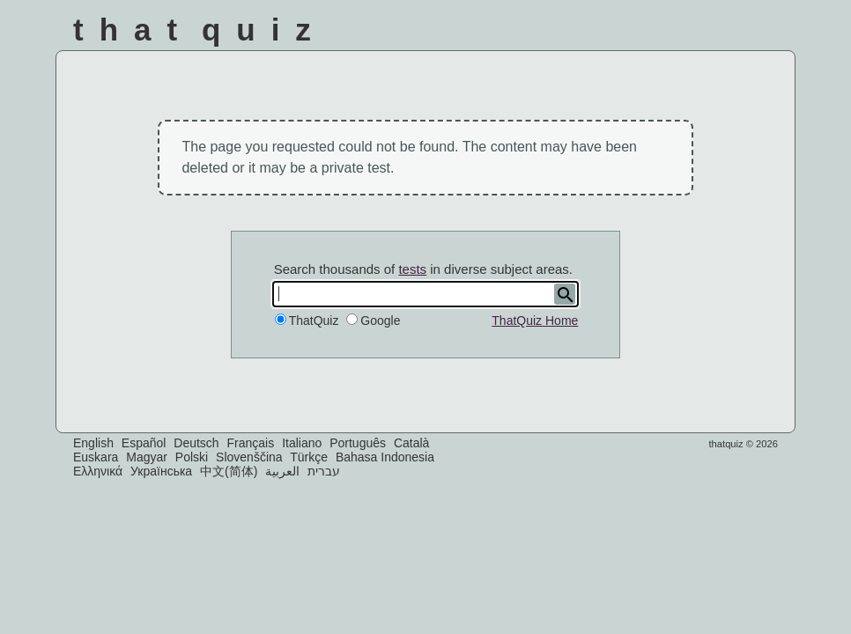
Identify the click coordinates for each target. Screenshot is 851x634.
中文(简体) (228, 471)
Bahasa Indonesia (385, 457)
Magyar (146, 457)
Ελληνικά (97, 471)
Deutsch (196, 443)
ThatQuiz (314, 320)
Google (380, 320)
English (93, 443)
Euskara (95, 457)
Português (357, 443)
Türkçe (309, 457)
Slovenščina (249, 457)
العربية (282, 471)
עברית (323, 471)
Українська (161, 471)
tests (412, 269)
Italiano (302, 443)
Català (411, 443)
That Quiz (200, 29)
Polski (191, 457)
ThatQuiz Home (535, 320)
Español (144, 443)
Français (251, 443)
